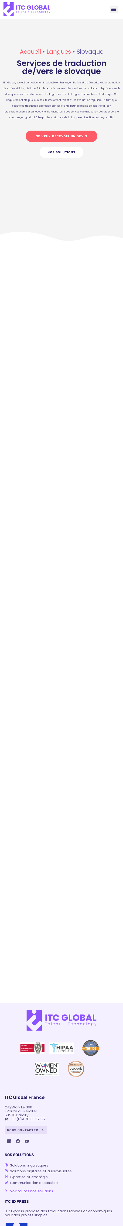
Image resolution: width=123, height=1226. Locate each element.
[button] (114, 9)
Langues (59, 52)
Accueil (30, 52)
